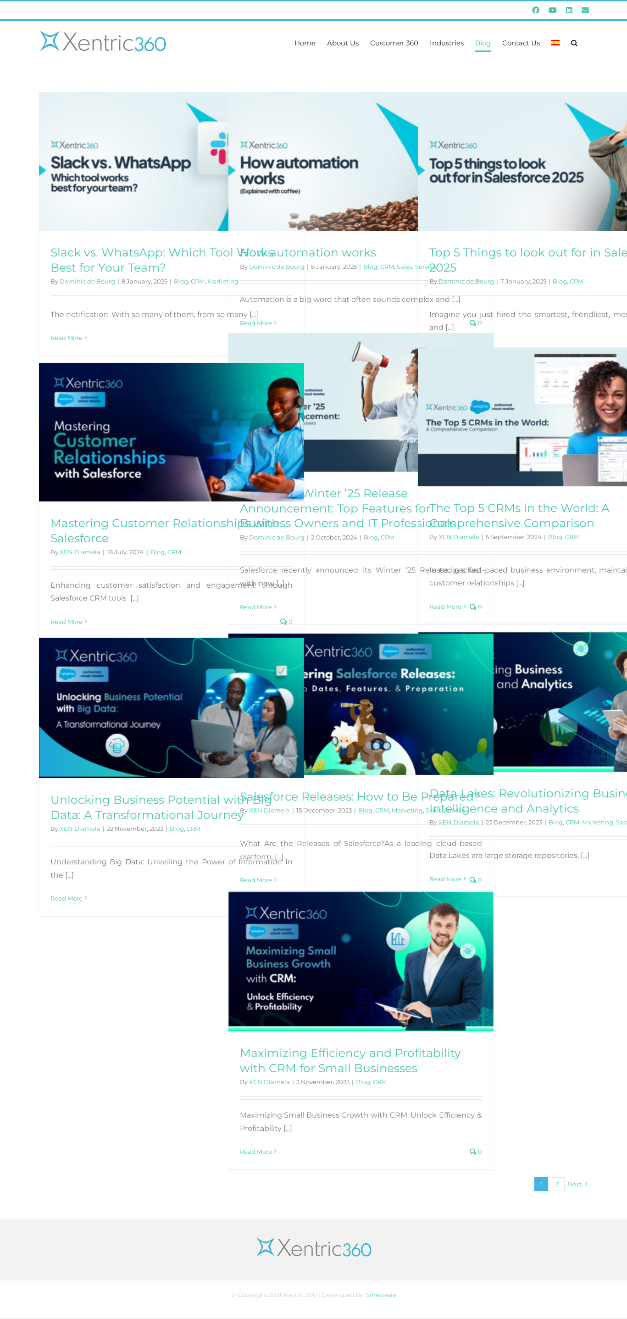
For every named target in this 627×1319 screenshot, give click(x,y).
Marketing (597, 822)
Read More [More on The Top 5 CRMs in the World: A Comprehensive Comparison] (445, 606)
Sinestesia (381, 1294)
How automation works (308, 252)
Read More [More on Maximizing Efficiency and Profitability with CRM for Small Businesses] (256, 1151)
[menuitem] (555, 42)
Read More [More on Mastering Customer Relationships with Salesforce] (66, 621)
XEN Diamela (458, 536)
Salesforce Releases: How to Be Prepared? (360, 796)
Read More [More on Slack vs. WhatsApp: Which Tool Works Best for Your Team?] (66, 337)
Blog (181, 281)
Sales (404, 266)
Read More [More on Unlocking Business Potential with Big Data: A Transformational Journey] (66, 898)
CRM (198, 281)
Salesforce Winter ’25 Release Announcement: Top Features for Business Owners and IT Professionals (348, 508)
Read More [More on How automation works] (256, 323)
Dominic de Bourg (87, 281)
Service (455, 810)
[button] (574, 42)
